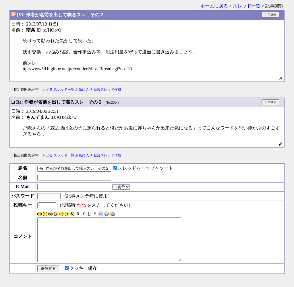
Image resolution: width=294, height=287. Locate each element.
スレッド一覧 (246, 5)
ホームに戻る (214, 5)
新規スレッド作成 (107, 90)
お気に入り (83, 90)
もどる (47, 90)
